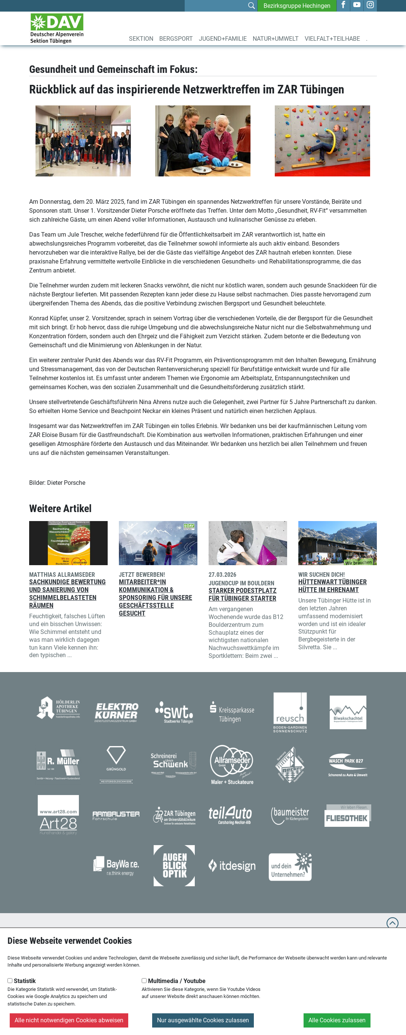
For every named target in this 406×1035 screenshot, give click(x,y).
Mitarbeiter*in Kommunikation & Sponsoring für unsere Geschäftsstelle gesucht (155, 597)
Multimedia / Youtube (174, 981)
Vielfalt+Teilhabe (332, 38)
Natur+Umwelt (276, 38)
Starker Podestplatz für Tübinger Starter (243, 594)
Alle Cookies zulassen (337, 1020)
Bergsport (176, 38)
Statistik (21, 981)
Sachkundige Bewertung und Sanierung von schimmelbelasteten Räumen (67, 593)
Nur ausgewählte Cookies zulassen (203, 1020)
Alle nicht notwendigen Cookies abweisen (69, 1020)
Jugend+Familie (223, 38)
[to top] (393, 926)
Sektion (141, 38)
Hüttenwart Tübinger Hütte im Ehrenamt (332, 586)
